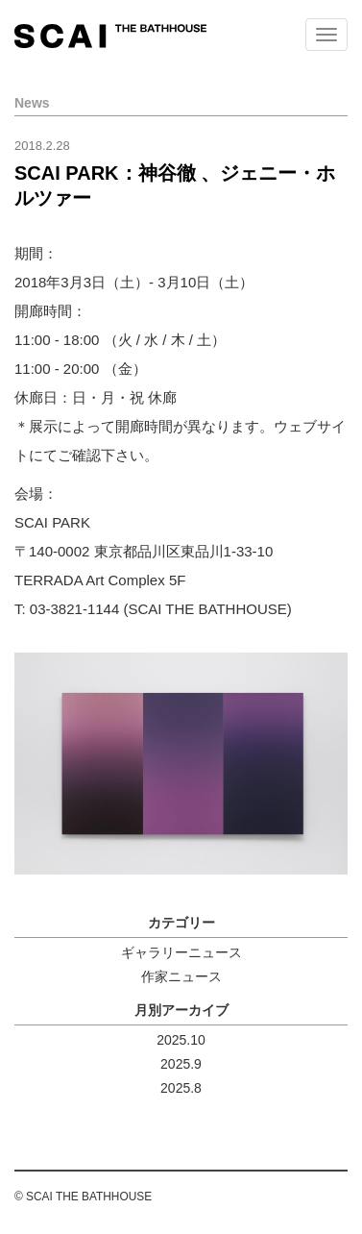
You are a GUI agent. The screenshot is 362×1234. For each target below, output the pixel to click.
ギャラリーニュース (181, 952)
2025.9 (181, 1064)
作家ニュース (181, 976)
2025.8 (181, 1088)
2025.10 (181, 1040)
